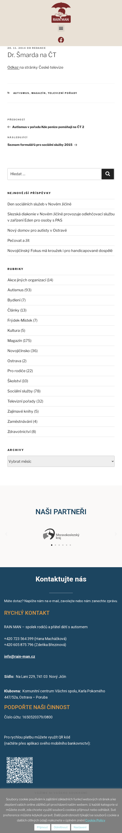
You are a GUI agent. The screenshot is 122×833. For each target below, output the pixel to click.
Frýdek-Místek (19, 320)
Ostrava (14, 361)
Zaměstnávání (19, 421)
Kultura (13, 330)
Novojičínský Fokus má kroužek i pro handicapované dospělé (59, 250)
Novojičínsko (18, 351)
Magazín (38, 93)
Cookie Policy (95, 820)
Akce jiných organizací (26, 280)
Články (13, 310)
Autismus (21, 93)
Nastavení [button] (80, 827)
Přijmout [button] (42, 827)
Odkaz (13, 67)
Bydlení (13, 300)
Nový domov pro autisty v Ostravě (37, 230)
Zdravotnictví (19, 431)
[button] (61, 28)
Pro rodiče (16, 371)
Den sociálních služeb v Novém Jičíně (39, 204)
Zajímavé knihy (20, 411)
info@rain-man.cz (19, 656)
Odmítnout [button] (61, 827)
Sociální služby (20, 391)
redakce (39, 48)
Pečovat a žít (18, 240)
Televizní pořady (63, 93)
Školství (14, 381)
